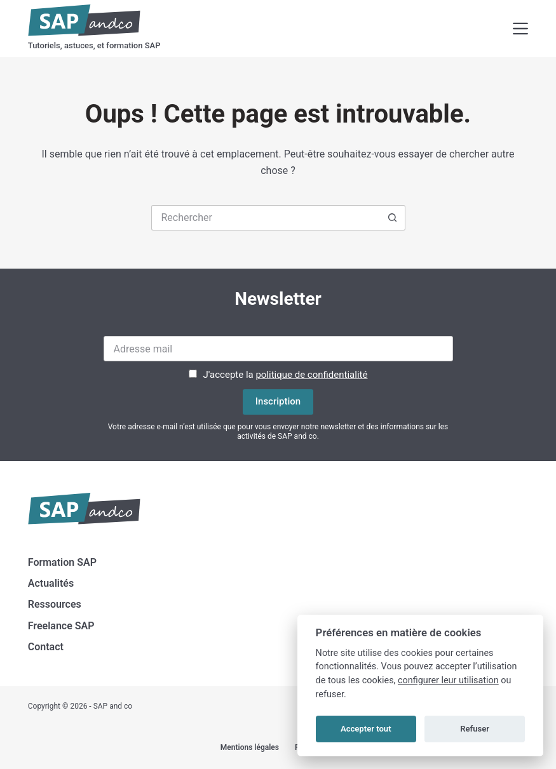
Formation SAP (62, 562)
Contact (46, 647)
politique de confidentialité (311, 374)
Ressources (54, 604)
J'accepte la (285, 374)
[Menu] (520, 28)
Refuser (474, 728)
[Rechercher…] (265, 218)
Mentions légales (249, 747)
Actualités (51, 583)
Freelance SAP (61, 626)
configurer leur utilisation (448, 680)
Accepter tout (366, 728)
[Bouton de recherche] (392, 218)
